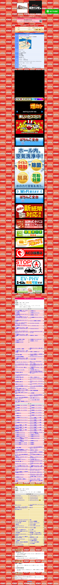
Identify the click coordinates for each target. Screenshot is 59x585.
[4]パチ (20, 304)
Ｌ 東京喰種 (17, 540)
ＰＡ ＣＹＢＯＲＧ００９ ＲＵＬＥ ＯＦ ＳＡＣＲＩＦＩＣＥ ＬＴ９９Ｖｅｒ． (21, 365)
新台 (20, 302)
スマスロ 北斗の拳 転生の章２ (20, 521)
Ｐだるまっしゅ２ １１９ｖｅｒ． (21, 463)
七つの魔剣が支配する (33, 540)
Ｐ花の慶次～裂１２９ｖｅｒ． (20, 395)
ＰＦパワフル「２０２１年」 (20, 369)
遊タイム (25, 306)
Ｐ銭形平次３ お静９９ (34, 335)
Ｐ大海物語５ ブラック (34, 314)
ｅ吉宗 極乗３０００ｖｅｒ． (35, 397)
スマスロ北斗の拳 (18, 522)
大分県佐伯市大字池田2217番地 (24, 35)
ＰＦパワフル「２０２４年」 (34, 323)
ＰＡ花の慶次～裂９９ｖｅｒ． (35, 369)
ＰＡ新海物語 (17, 312)
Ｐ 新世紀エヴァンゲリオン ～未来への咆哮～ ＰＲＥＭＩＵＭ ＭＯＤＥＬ (21, 328)
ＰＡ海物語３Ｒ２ (18, 413)
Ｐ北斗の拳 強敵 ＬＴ (19, 379)
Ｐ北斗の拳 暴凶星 (18, 354)
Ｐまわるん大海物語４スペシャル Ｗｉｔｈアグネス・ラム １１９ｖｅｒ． (21, 317)
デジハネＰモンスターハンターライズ (36, 356)
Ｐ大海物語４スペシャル (19, 340)
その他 (28, 306)
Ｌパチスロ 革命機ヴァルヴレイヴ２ (21, 531)
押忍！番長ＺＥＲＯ (18, 509)
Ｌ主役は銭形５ (17, 532)
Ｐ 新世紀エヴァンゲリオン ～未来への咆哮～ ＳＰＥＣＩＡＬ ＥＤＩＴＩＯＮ (21, 351)
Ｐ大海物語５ (32, 442)
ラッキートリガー (27, 305)
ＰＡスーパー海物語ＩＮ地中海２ (35, 320)
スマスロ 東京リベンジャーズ (35, 525)
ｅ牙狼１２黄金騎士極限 (34, 390)
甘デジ (20, 306)
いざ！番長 (31, 529)
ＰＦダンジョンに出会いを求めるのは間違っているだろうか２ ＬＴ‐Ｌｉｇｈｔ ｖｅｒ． (36, 372)
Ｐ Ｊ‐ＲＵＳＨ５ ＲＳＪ (34, 325)
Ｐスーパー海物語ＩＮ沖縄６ (20, 339)
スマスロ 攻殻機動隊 (33, 521)
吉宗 (30, 519)
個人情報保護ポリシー (36, 31)
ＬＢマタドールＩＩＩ (19, 543)
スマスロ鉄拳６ (32, 543)
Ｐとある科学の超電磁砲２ (19, 356)
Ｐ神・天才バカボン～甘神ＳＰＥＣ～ (36, 472)
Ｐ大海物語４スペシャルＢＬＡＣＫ (36, 339)
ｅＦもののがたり (18, 399)
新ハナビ (31, 507)
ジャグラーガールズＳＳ (34, 498)
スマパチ (21, 305)
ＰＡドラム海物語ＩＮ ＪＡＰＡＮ (21, 442)
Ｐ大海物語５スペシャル (19, 342)
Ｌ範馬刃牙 (17, 524)
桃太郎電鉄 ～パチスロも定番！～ (36, 532)
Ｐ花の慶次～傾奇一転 (19, 372)
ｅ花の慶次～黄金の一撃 (19, 377)
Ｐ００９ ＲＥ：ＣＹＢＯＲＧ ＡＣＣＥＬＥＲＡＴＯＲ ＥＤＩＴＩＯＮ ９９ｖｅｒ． (21, 332)
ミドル (32, 305)
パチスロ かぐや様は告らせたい (20, 529)
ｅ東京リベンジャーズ (19, 384)
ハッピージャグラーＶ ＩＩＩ (35, 495)
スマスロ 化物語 (33, 527)
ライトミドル (37, 305)
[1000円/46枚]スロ (22, 490)
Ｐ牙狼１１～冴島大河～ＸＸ (34, 351)
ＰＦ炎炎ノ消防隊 (18, 447)
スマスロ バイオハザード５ (34, 522)
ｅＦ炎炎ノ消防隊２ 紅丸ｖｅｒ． (21, 388)
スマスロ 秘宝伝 (33, 524)
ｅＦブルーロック (33, 388)
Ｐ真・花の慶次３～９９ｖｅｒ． (20, 459)
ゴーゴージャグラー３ (19, 498)
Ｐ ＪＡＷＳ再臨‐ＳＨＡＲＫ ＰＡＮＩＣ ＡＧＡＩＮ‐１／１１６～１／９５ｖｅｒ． (21, 466)
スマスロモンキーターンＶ (19, 525)
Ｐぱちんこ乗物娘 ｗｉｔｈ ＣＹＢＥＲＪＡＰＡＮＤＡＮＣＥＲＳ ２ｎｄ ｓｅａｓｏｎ (36, 365)
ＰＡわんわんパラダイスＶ (34, 328)
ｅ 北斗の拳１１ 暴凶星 (19, 348)
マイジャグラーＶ (18, 495)
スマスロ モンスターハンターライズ (21, 519)
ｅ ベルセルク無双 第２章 (34, 399)
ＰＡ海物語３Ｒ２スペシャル (34, 312)
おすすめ (27, 302)
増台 (23, 302)
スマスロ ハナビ (33, 531)
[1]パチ (24, 304)
